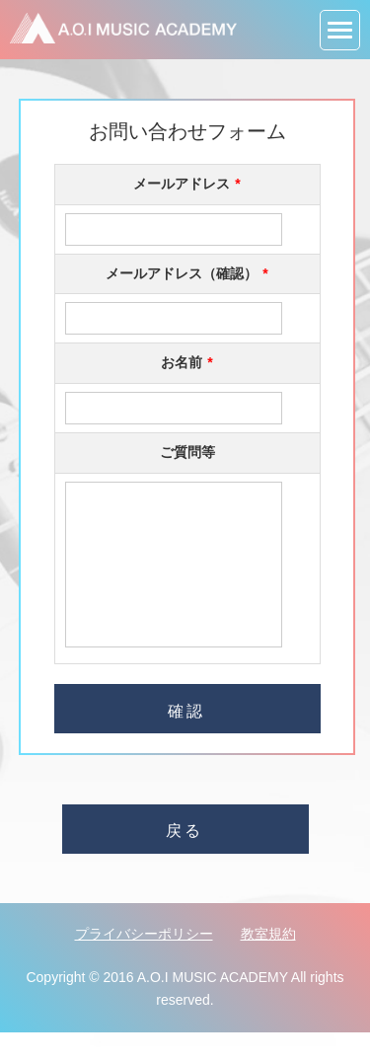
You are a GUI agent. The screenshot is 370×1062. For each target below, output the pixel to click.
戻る (184, 860)
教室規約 (268, 963)
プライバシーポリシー (144, 963)
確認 (186, 740)
